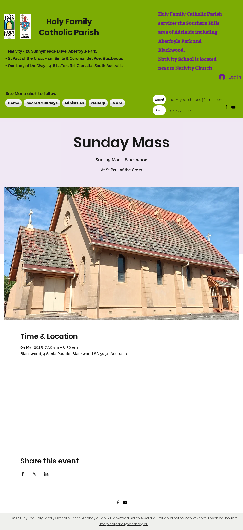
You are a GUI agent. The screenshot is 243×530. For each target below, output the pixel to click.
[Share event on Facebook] (22, 474)
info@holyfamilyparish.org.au (123, 524)
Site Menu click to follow (31, 94)
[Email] (159, 99)
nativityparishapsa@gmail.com (197, 99)
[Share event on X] (34, 474)
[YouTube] (233, 107)
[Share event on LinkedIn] (46, 474)
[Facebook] (226, 107)
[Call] (159, 110)
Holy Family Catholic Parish (69, 27)
